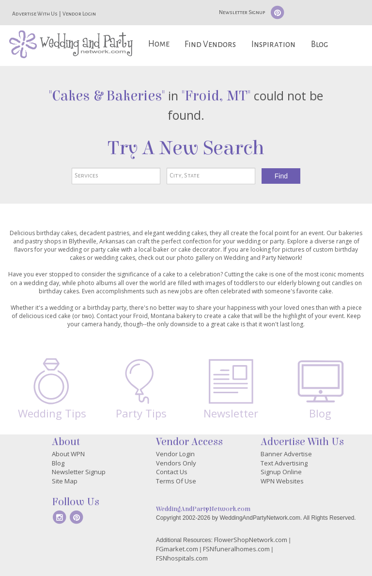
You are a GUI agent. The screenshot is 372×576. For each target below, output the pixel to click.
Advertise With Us (35, 13)
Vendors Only (176, 463)
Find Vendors (210, 44)
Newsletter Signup (242, 12)
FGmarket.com (177, 548)
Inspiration (273, 44)
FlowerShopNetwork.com (250, 539)
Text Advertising (284, 463)
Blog (319, 44)
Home (159, 43)
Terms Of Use (176, 481)
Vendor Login (79, 13)
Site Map (65, 481)
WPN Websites (282, 481)
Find (281, 176)
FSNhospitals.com (182, 558)
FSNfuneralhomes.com (236, 548)
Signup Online (281, 471)
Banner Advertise (286, 453)
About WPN (68, 453)
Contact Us (171, 471)
